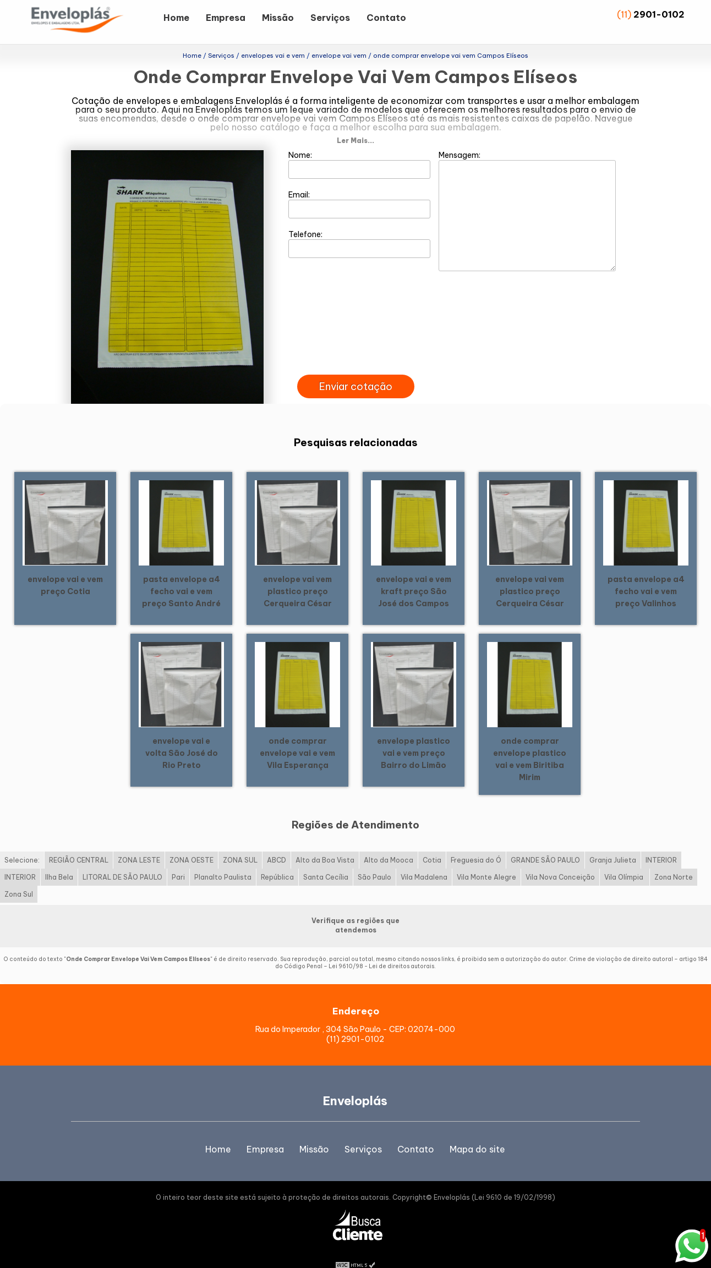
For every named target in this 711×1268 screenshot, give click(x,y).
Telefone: (359, 226)
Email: (359, 186)
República (277, 859)
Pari (178, 859)
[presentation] (355, 344)
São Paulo (374, 859)
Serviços (330, 17)
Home (176, 17)
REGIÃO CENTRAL (78, 842)
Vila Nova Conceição (560, 859)
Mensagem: (527, 193)
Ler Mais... (355, 123)
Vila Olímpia (624, 859)
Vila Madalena (424, 859)
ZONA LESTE (139, 842)
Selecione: (22, 842)
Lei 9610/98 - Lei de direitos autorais (381, 948)
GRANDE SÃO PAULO (545, 842)
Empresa (225, 17)
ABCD (276, 842)
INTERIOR (661, 842)
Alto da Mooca (388, 842)
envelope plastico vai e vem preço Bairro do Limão (413, 735)
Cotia (432, 842)
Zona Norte (673, 859)
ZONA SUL (240, 842)
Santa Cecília (325, 859)
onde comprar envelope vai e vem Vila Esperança (297, 735)
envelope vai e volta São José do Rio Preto (181, 735)
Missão (278, 17)
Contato (386, 17)
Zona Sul (18, 876)
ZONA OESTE (191, 842)
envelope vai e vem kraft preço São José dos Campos (413, 573)
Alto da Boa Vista (325, 842)
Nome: (359, 147)
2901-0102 (659, 14)
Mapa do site (477, 1131)
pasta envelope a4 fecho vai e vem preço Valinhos (646, 573)
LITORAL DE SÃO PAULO (122, 859)
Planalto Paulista (222, 859)
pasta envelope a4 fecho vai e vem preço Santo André (181, 573)
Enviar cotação (355, 369)
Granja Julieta (612, 842)
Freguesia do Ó (476, 842)
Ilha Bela (59, 859)
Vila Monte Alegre (486, 859)
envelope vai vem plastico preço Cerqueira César (297, 573)
